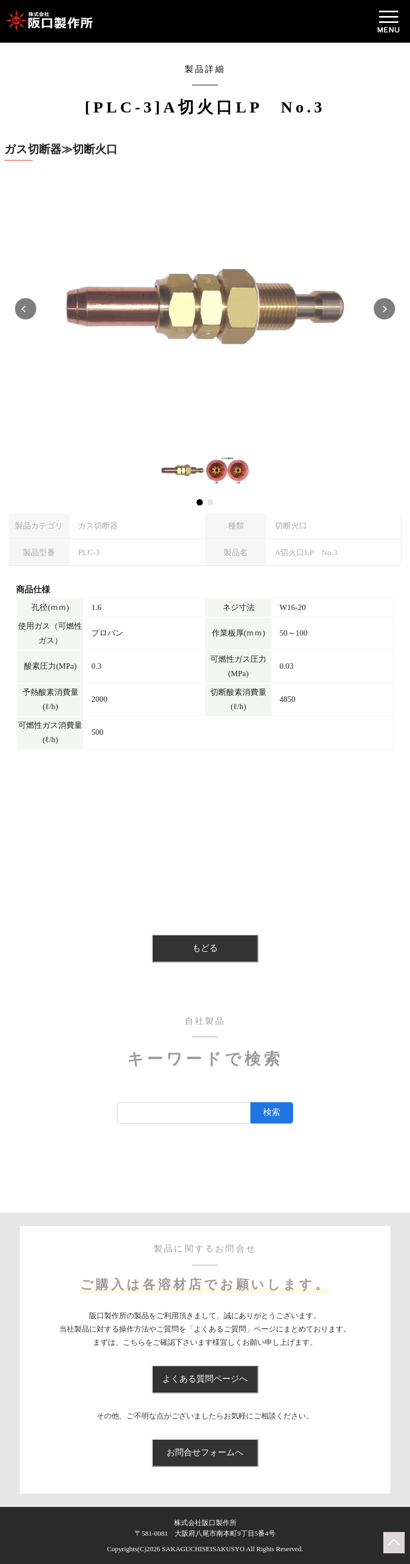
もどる (205, 947)
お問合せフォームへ (205, 1452)
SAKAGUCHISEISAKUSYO (203, 1549)
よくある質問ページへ (205, 1378)
